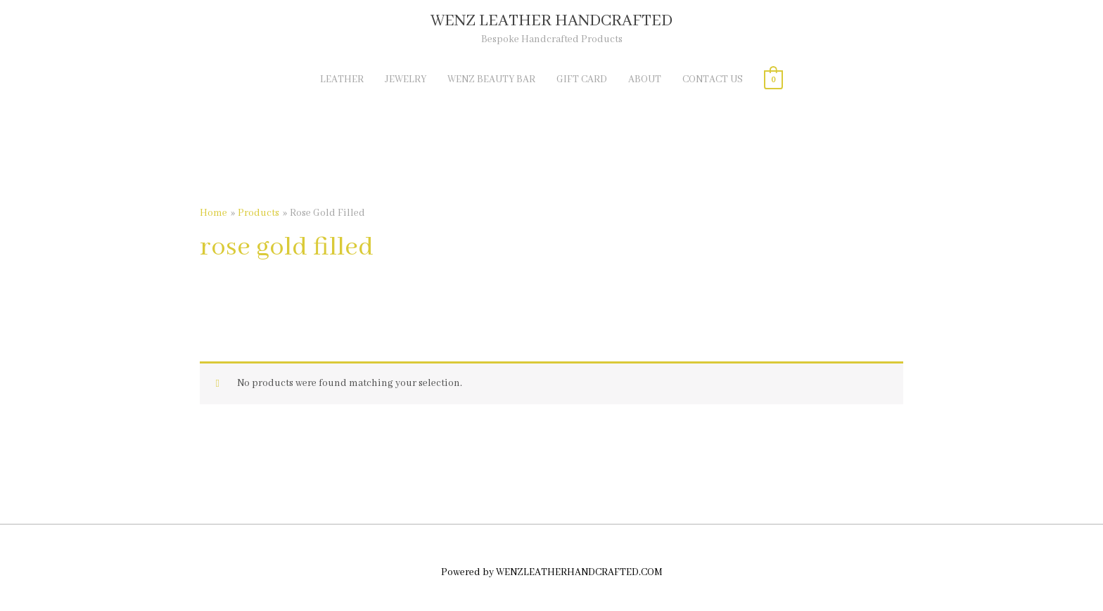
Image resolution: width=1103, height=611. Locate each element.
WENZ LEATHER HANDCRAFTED (551, 21)
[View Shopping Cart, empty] (773, 79)
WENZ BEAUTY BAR (491, 79)
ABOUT (644, 79)
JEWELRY (405, 79)
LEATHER (342, 79)
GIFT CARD (581, 79)
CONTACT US (712, 79)
